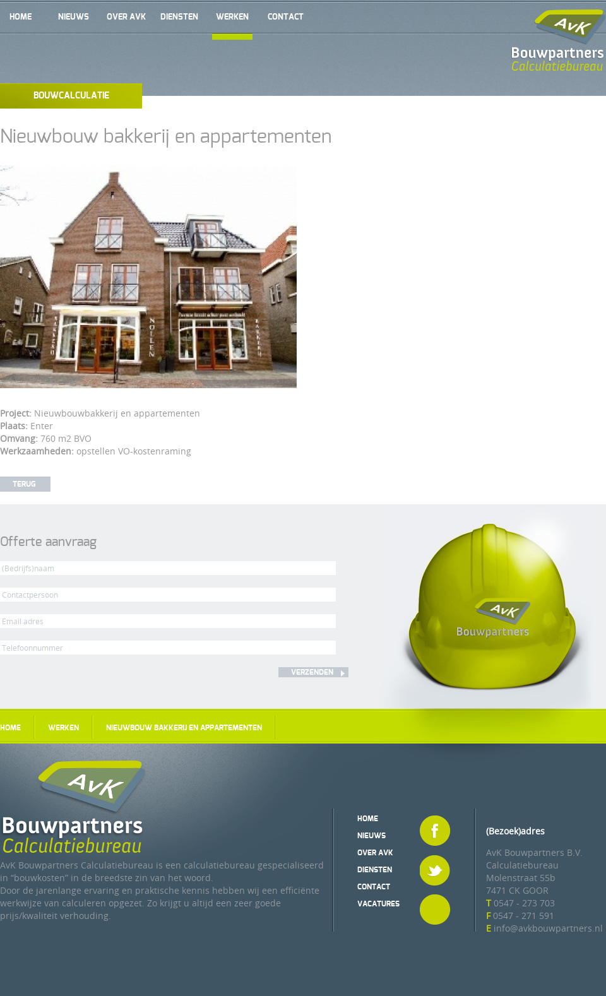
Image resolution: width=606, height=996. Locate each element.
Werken (232, 17)
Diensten (179, 17)
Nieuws (73, 17)
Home (20, 17)
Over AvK (126, 17)
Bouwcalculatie (71, 96)
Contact (286, 17)
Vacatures (378, 904)
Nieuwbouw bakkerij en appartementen (184, 728)
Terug (24, 484)
